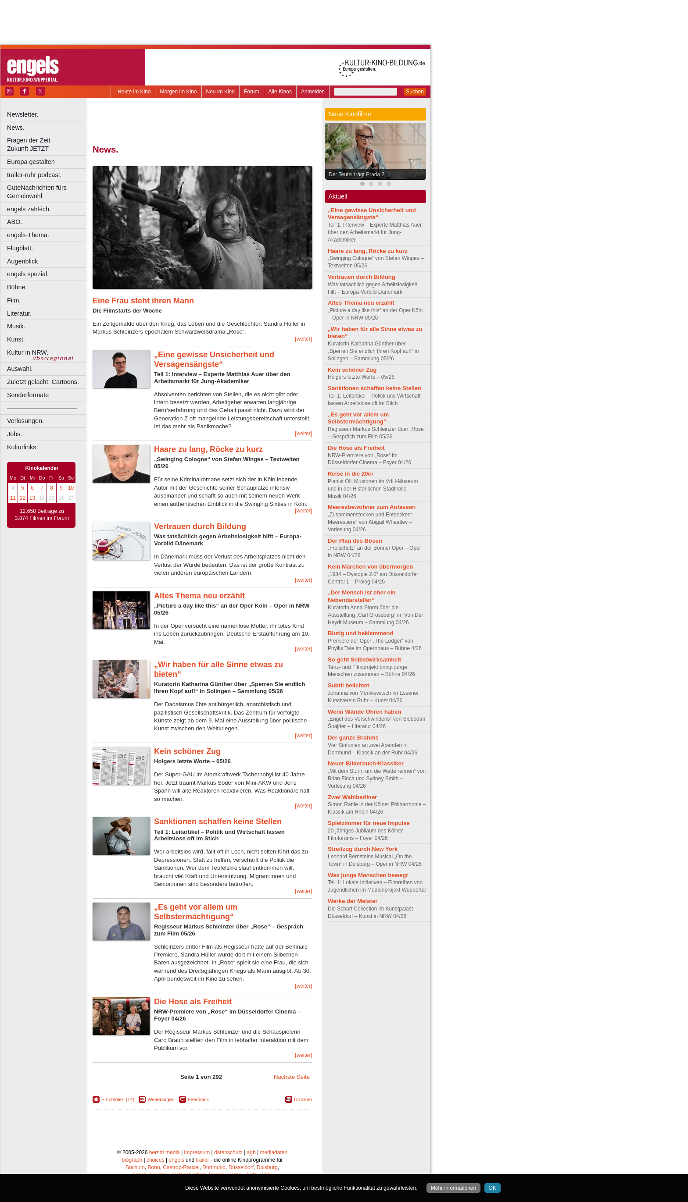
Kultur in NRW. (27, 352)
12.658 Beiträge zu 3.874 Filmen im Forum (42, 514)
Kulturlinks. (22, 447)
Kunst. (16, 339)
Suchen (415, 92)
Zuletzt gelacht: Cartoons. (43, 381)
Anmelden (313, 92)
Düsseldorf (241, 1167)
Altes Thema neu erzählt (199, 595)
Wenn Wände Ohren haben (364, 711)
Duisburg (267, 1167)
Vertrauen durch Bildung (200, 526)
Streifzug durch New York (363, 849)
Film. (14, 300)
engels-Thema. (28, 234)
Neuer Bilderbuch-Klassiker (366, 763)
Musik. (16, 326)
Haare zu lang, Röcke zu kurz (208, 449)
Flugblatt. (20, 248)
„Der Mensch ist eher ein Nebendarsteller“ (362, 596)
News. (16, 127)
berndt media (164, 1152)
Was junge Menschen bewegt (368, 875)
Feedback (198, 1099)
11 (13, 498)
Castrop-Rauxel (181, 1167)
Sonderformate (28, 394)
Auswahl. (19, 368)
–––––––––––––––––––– (42, 408)
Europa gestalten (31, 161)
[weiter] (303, 339)
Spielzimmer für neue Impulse (369, 823)
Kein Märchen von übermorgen (370, 566)
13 (32, 498)
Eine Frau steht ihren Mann (143, 300)
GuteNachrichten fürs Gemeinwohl (37, 191)
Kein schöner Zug (187, 751)
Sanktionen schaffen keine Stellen (218, 821)
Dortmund (214, 1167)
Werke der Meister (352, 901)
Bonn (154, 1167)
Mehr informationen (453, 1188)
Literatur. (19, 313)
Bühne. (17, 287)
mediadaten (273, 1152)
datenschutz (228, 1152)
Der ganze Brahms (353, 737)
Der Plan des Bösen (355, 540)
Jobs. (14, 433)
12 (22, 498)
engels (176, 1160)
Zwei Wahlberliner (352, 797)
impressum (197, 1152)
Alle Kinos (280, 92)
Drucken (303, 1099)
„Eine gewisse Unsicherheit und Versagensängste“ (214, 359)
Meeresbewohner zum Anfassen (372, 507)
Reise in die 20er (350, 473)
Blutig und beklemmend (360, 633)
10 (71, 488)
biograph (132, 1160)
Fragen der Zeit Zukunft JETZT (47, 144)
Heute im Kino (134, 92)
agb (251, 1152)
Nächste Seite (292, 1077)
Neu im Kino (220, 92)
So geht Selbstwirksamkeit (364, 659)
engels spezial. (28, 273)
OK (492, 1188)
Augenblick (22, 261)
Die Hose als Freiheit (193, 1001)
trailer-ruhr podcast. (34, 174)
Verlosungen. (25, 420)
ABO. (14, 221)
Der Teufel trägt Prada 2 (356, 174)
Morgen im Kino (178, 92)
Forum (251, 92)
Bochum (135, 1167)
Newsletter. (22, 114)
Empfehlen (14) (117, 1099)
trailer (202, 1160)
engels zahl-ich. (29, 209)
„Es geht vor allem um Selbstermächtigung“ (195, 912)
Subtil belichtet (348, 685)
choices (156, 1160)
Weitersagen (161, 1099)
